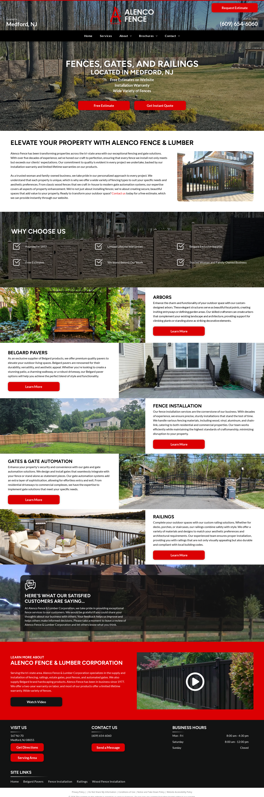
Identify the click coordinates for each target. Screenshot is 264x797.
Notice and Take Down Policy (151, 792)
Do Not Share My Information (102, 792)
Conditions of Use (126, 792)
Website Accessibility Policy (179, 792)
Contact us (119, 193)
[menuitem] (88, 36)
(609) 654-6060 (239, 23)
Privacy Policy (78, 792)
